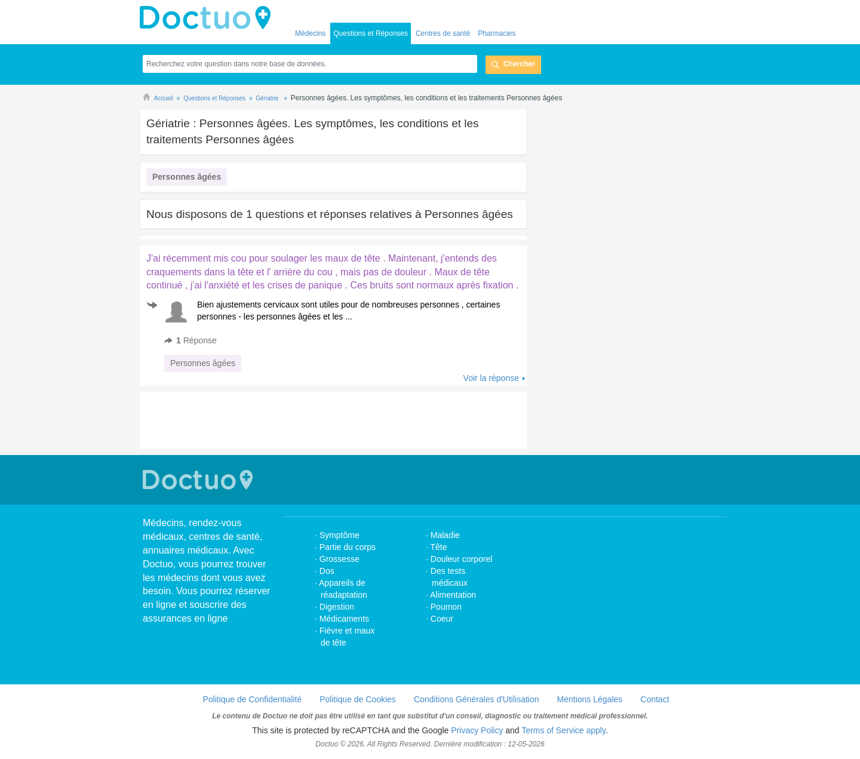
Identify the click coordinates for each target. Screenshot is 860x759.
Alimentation (453, 595)
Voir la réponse (491, 378)
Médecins (310, 33)
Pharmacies (496, 33)
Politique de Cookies (358, 699)
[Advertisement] (321, 420)
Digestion (338, 606)
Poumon (446, 606)
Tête (439, 547)
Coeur (442, 618)
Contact (654, 699)
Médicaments (344, 618)
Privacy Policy (477, 730)
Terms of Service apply (563, 730)
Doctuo (208, 18)
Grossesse (340, 559)
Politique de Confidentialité (252, 699)
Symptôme (340, 535)
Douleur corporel (462, 559)
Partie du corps (349, 547)
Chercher (519, 64)
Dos (327, 571)
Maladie (445, 535)
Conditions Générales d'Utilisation (476, 699)
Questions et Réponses (370, 33)
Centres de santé (443, 33)
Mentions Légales (590, 699)
